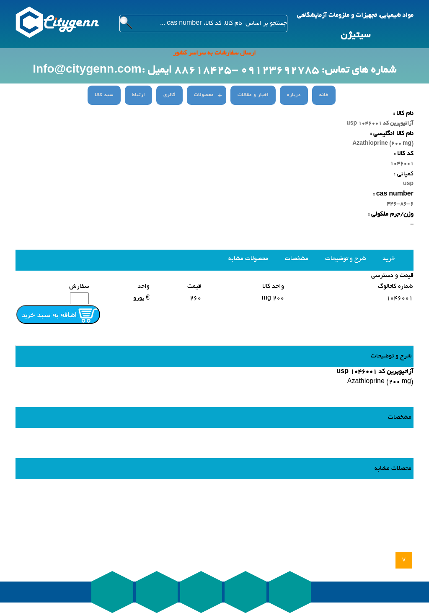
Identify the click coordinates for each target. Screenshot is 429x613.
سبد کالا (104, 95)
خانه (323, 95)
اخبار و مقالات (253, 95)
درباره (294, 95)
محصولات (204, 95)
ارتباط (138, 95)
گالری (169, 95)
